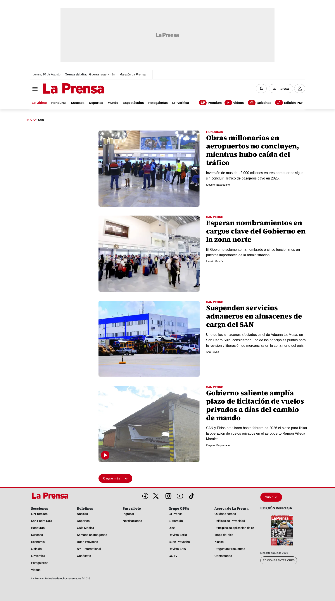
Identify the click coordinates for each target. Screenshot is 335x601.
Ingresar (284, 88)
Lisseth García (214, 261)
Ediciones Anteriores (279, 560)
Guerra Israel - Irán (102, 74)
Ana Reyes (212, 352)
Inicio (31, 119)
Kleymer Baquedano (218, 184)
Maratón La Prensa (132, 74)
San (41, 119)
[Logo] (63, 89)
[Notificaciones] (261, 88)
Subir (271, 497)
